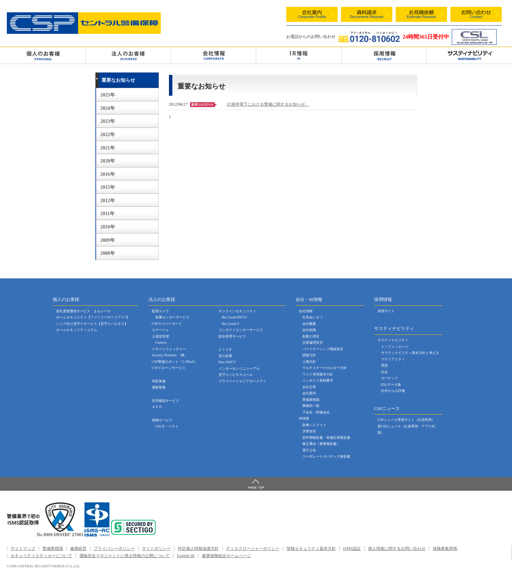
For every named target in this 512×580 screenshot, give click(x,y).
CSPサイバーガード (167, 324)
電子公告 (309, 450)
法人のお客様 (128, 55)
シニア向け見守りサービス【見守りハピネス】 (92, 324)
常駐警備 (159, 381)
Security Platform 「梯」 (170, 355)
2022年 (108, 134)
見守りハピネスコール (236, 375)
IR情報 (304, 418)
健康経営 (78, 548)
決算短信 (309, 431)
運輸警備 (159, 387)
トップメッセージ (394, 346)
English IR (186, 555)
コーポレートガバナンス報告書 (326, 456)
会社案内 (309, 393)
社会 (384, 372)
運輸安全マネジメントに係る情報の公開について (124, 555)
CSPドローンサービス (168, 368)
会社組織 (309, 330)
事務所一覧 (310, 406)
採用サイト (386, 311)
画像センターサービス (172, 317)
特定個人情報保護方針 (198, 548)
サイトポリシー (156, 548)
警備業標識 (310, 399)
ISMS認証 (352, 548)
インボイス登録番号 (317, 380)
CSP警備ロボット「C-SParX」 (175, 362)
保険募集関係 (445, 548)
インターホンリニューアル (239, 368)
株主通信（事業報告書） (321, 444)
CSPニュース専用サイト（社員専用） (406, 420)
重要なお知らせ (118, 80)
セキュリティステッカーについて (41, 555)
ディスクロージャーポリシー (252, 548)
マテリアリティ (393, 359)
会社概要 (309, 324)
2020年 (108, 160)
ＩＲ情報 (298, 55)
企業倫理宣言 (312, 342)
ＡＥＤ (157, 407)
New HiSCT (227, 362)
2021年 (108, 147)
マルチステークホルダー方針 (324, 368)
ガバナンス (389, 378)
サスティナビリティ (393, 340)
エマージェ (160, 330)
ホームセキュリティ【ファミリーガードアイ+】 (93, 317)
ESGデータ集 (391, 384)
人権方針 (309, 362)
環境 (384, 365)
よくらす (225, 349)
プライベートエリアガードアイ (242, 381)
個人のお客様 (42, 55)
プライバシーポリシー (114, 548)
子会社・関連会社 (316, 412)
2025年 (108, 94)
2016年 (108, 174)
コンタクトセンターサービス (241, 330)
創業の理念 (310, 336)
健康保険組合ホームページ (226, 555)
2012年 (108, 200)
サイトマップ (23, 548)
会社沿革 (309, 387)
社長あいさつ (312, 317)
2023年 (108, 121)
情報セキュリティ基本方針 (311, 548)
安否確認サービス (165, 401)
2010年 (108, 226)
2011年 (108, 213)
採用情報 (384, 55)
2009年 (108, 240)
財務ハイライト (314, 425)
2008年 (108, 253)
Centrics (161, 342)
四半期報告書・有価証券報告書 (326, 437)
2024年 (108, 108)
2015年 (108, 187)
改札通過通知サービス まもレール (83, 311)
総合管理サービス (232, 336)
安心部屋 (225, 356)
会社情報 (213, 55)
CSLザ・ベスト (167, 426)
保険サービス (162, 420)
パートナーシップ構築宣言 (322, 349)
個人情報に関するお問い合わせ (396, 548)
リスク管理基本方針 (317, 374)
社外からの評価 (393, 391)
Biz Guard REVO (234, 317)
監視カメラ (160, 311)
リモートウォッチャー (169, 349)
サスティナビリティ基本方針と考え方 (410, 353)
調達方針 (309, 355)
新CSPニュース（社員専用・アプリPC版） (407, 429)
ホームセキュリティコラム (76, 330)
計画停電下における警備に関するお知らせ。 (268, 104)
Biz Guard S (230, 324)
